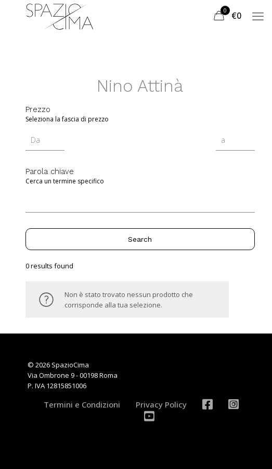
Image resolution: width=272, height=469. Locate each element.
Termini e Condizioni (82, 404)
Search (140, 239)
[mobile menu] (258, 15)
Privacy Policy (161, 404)
